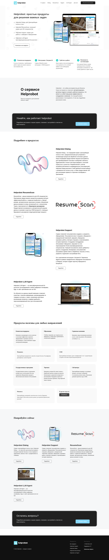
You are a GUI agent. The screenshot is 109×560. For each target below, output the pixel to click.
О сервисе (43, 2)
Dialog (49, 2)
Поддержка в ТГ (87, 546)
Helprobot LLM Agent (74, 552)
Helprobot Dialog (73, 548)
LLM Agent (69, 2)
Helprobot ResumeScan (75, 550)
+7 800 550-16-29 (88, 544)
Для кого (76, 2)
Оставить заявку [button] (83, 123)
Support (62, 2)
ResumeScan (56, 2)
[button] (88, 2)
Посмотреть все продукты (21, 45)
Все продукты (73, 544)
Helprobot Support (74, 546)
